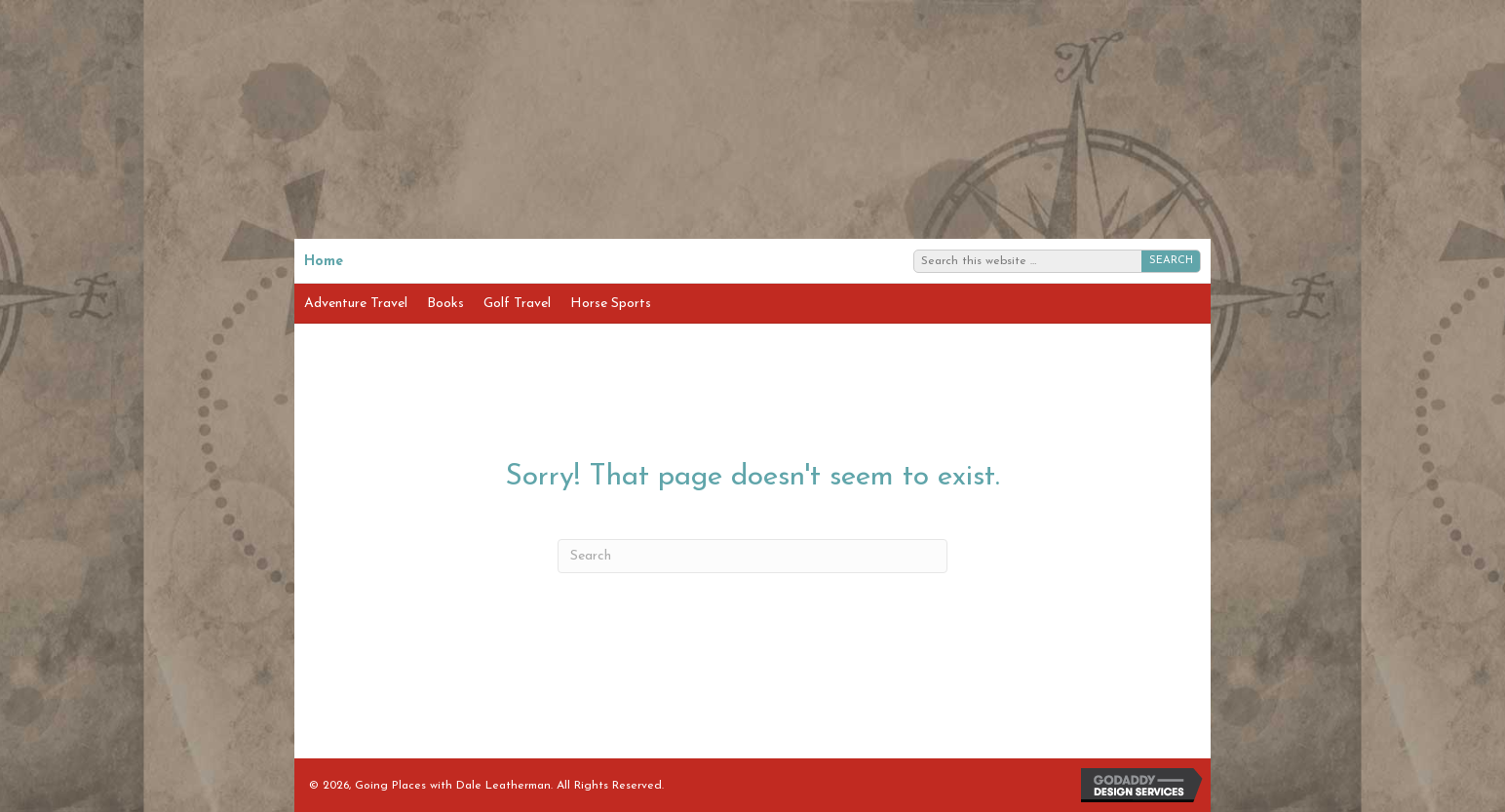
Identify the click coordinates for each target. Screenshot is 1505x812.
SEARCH (1171, 260)
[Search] (752, 556)
